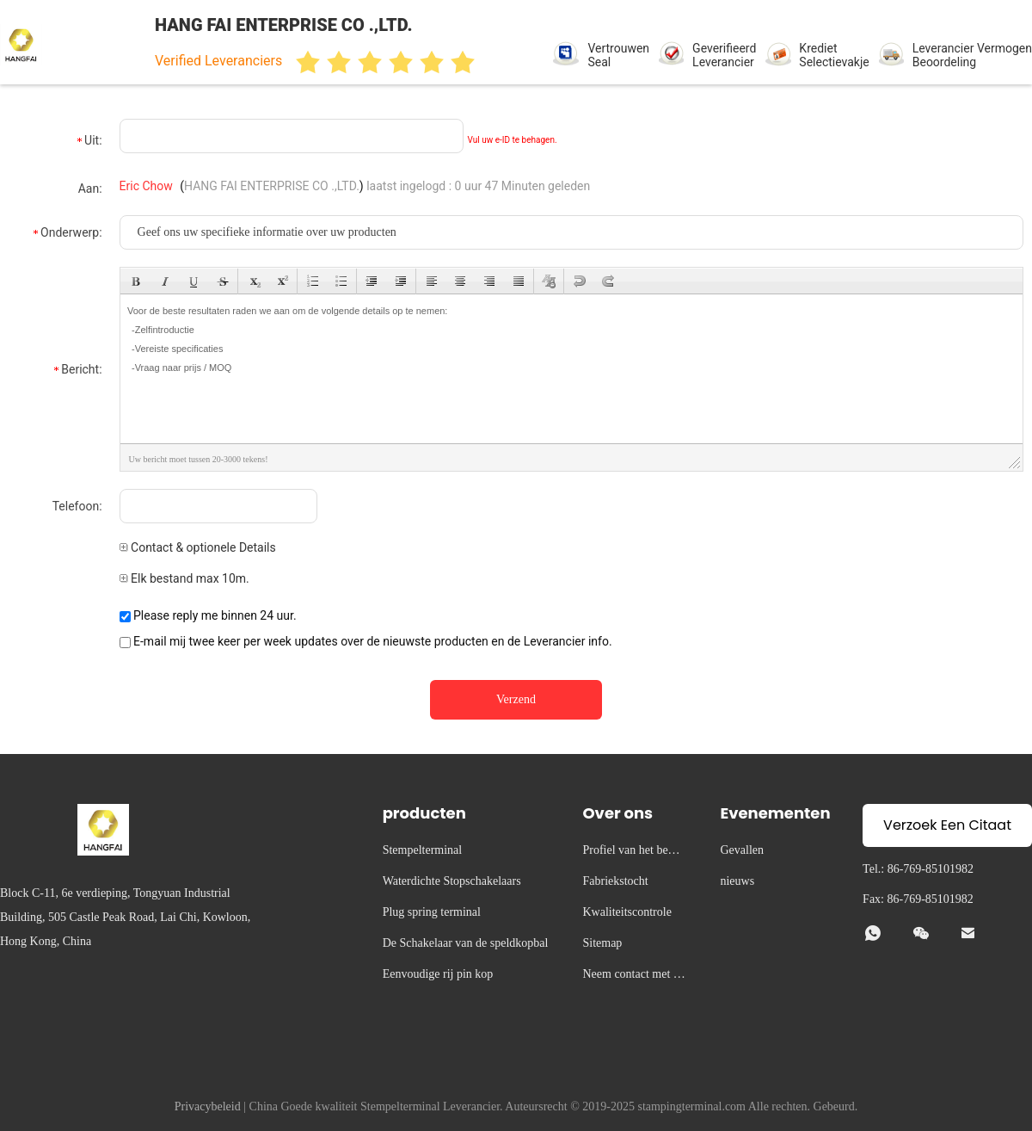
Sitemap (602, 942)
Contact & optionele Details (198, 547)
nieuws (737, 881)
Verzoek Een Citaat (947, 825)
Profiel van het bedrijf (633, 853)
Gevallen (742, 850)
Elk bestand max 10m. (184, 578)
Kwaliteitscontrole (626, 911)
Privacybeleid (208, 1106)
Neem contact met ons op (633, 976)
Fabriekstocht (615, 881)
